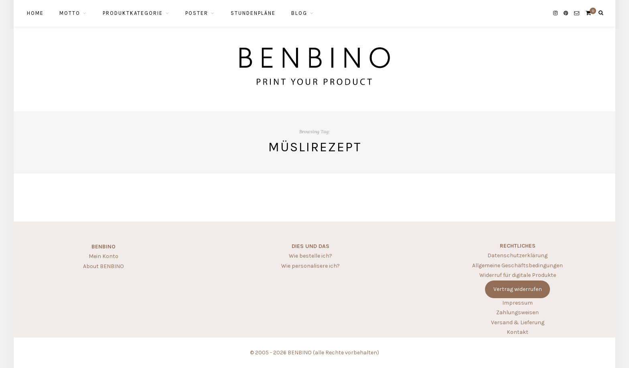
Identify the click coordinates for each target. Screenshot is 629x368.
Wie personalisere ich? (310, 265)
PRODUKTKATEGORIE (133, 13)
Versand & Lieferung (517, 322)
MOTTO (69, 13)
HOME (35, 13)
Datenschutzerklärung (517, 255)
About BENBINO (103, 266)
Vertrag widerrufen (517, 289)
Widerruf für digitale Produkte (517, 275)
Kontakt (517, 332)
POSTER (196, 13)
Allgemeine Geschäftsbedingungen (517, 265)
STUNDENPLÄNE (253, 13)
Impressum (517, 302)
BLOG (299, 13)
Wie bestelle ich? (310, 255)
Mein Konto (103, 256)
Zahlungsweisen (517, 312)
